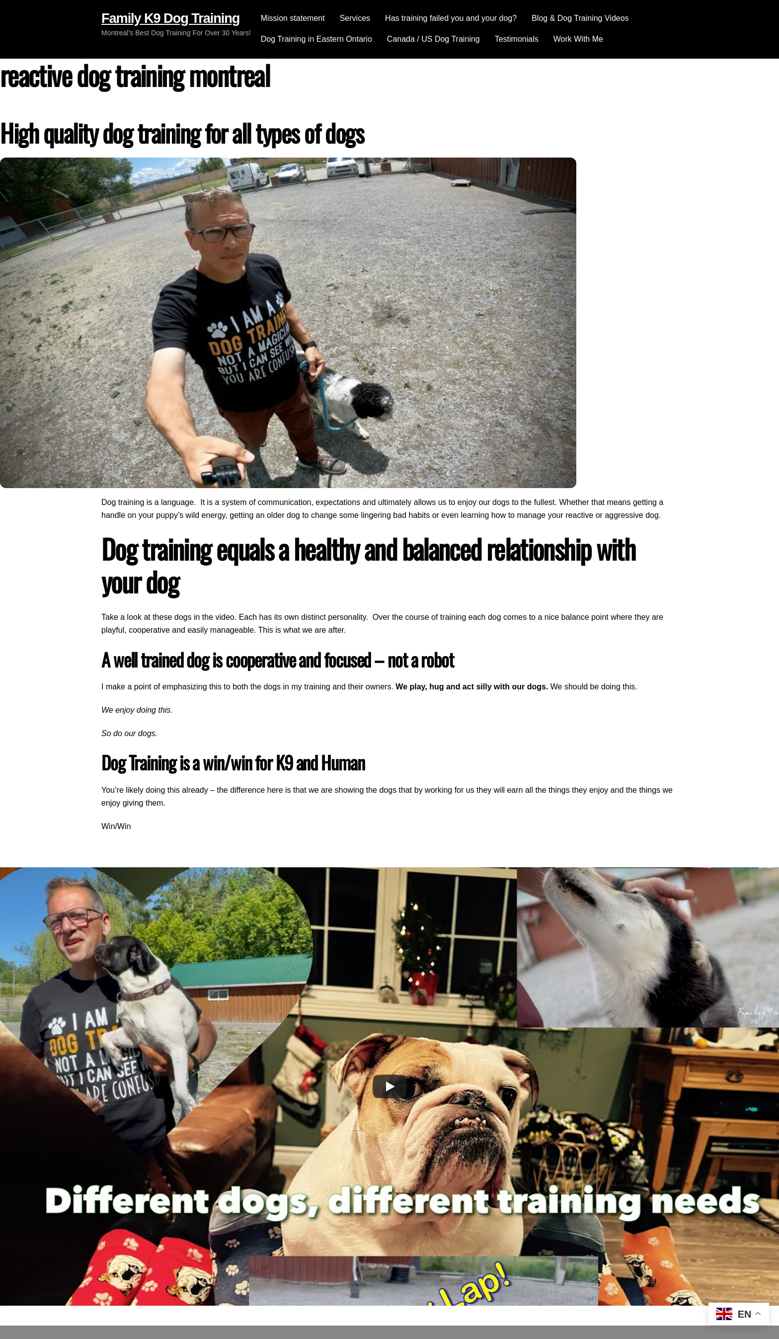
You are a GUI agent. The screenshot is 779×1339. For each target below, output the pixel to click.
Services (355, 18)
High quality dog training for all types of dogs (182, 132)
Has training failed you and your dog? (451, 18)
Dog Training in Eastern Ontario (316, 39)
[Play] (389, 1086)
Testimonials (517, 39)
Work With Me (578, 39)
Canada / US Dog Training (433, 39)
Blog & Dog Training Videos (580, 18)
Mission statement (293, 18)
